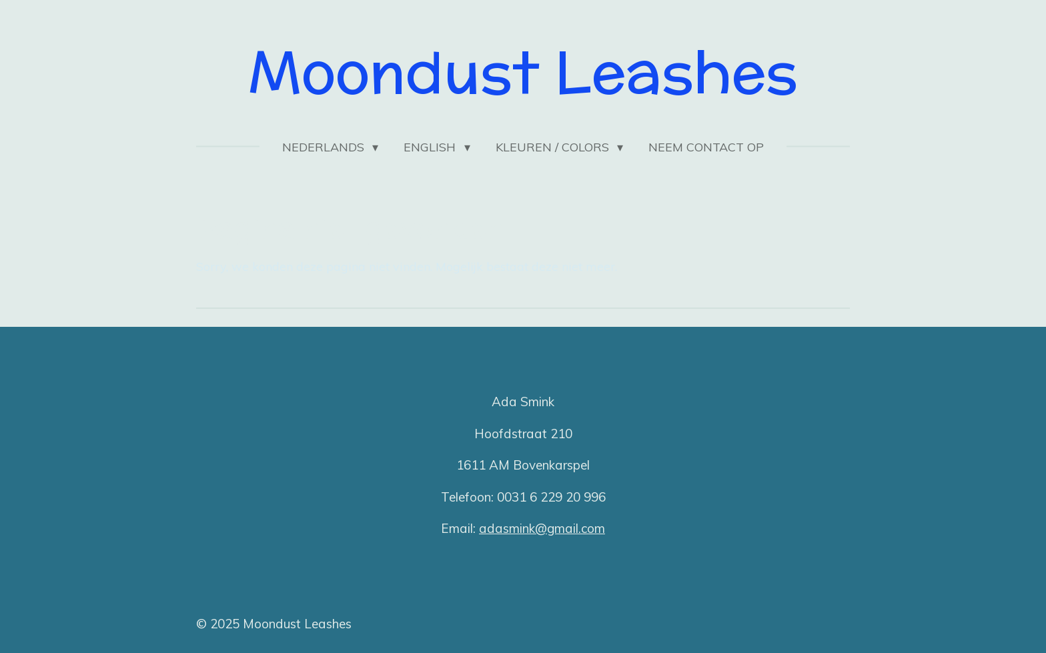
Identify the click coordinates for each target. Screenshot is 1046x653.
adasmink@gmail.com (542, 528)
